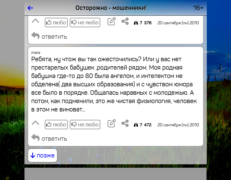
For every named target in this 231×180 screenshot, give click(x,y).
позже (42, 155)
